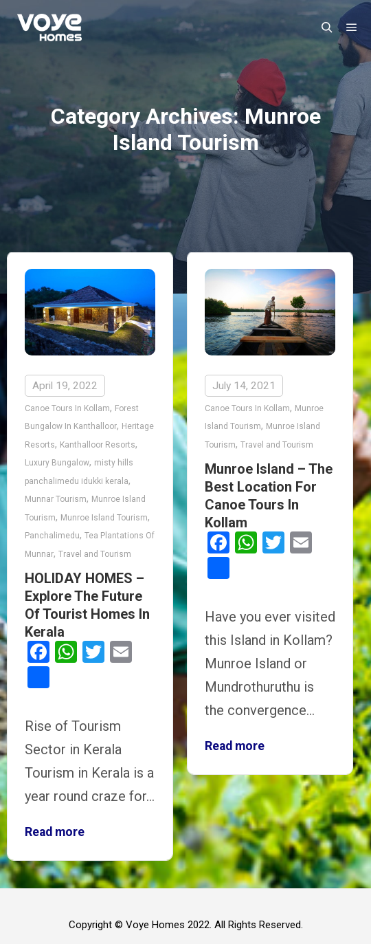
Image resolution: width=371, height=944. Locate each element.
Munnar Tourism (56, 499)
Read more (55, 832)
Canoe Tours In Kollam (67, 408)
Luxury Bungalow (57, 463)
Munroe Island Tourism (104, 518)
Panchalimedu (52, 535)
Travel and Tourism (94, 554)
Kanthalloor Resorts (97, 445)
